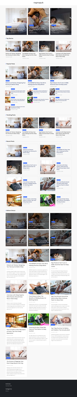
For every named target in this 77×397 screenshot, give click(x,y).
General (31, 25)
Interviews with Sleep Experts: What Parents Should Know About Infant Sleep (63, 55)
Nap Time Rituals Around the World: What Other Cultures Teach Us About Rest (63, 92)
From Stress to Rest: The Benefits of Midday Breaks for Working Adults (29, 183)
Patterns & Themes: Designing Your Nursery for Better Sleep (30, 151)
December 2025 (9, 385)
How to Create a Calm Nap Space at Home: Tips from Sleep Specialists (29, 200)
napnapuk (38, 2)
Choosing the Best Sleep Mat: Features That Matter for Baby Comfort (63, 200)
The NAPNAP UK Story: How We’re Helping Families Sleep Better (37, 29)
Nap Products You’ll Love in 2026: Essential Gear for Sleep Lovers (59, 29)
